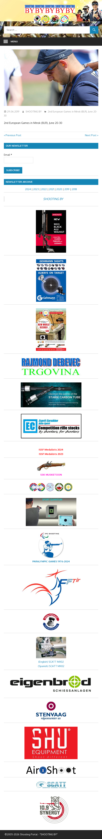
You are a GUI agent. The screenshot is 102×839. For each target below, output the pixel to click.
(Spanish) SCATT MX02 (51, 666)
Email (8, 154)
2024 (28, 189)
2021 (51, 189)
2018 (74, 189)
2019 (66, 189)
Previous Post (13, 135)
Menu (14, 41)
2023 (36, 189)
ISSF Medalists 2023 (51, 454)
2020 (59, 189)
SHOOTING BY (34, 111)
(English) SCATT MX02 (51, 661)
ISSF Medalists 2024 (51, 449)
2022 (44, 189)
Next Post (90, 135)
